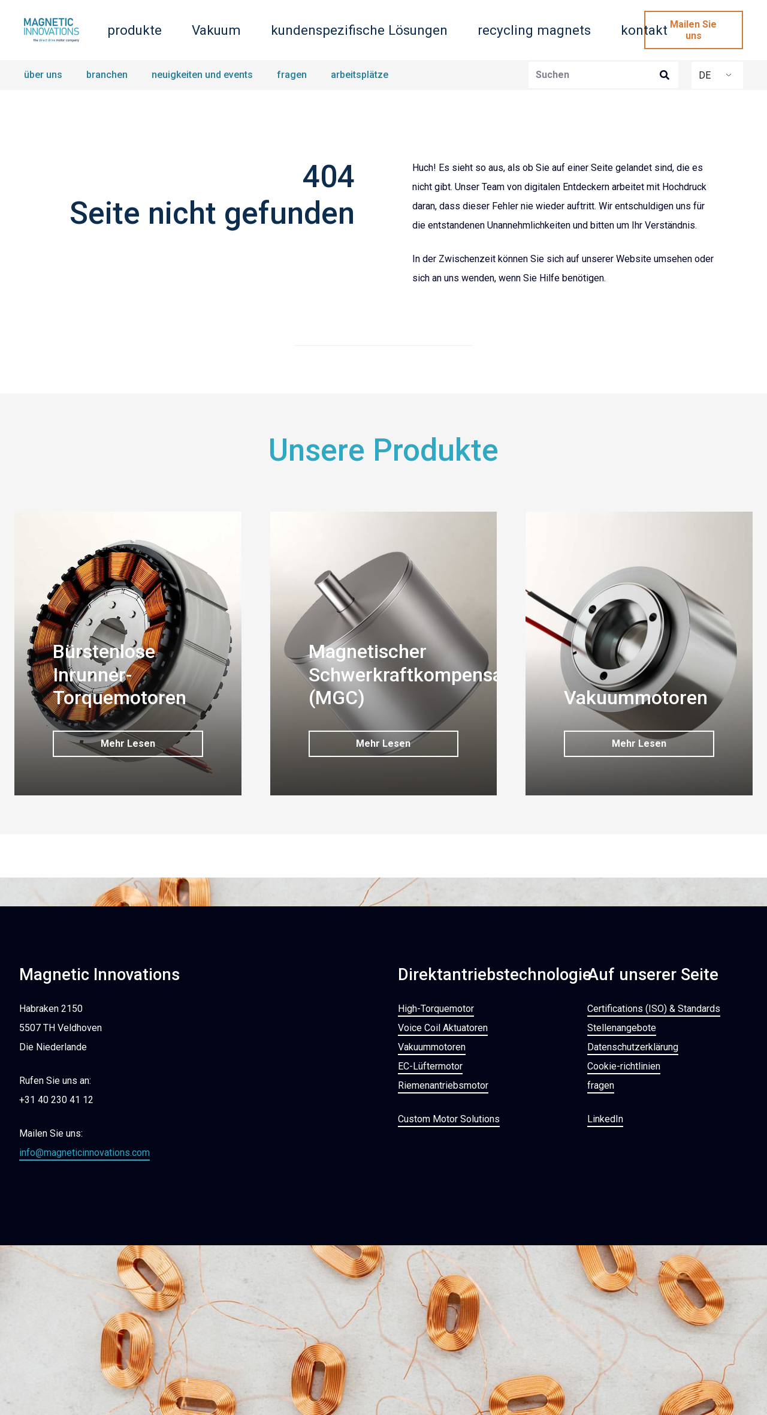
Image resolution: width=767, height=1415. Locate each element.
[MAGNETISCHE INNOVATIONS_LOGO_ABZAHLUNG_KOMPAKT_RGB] (51, 30)
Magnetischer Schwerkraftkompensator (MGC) (418, 675)
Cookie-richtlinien (623, 1065)
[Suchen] (603, 75)
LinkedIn (605, 1118)
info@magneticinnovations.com (84, 1152)
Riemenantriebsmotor (443, 1084)
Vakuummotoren (636, 697)
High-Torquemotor (436, 1008)
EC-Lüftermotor (430, 1065)
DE (705, 75)
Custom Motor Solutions (449, 1118)
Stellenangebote (621, 1027)
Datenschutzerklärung (632, 1046)
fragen (600, 1084)
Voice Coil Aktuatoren (443, 1027)
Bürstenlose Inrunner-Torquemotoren (119, 675)
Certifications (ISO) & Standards (653, 1008)
